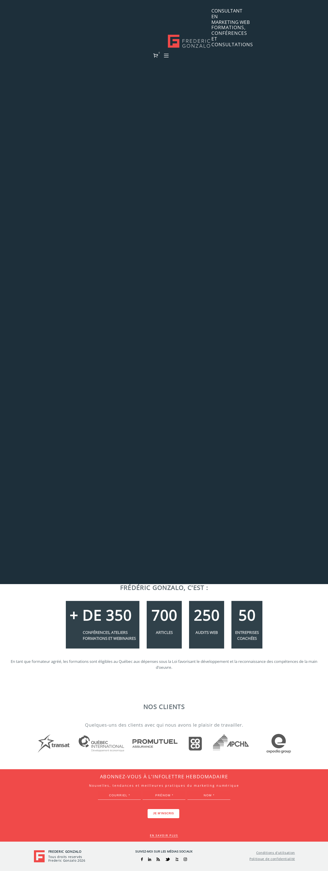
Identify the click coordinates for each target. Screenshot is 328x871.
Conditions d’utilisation (275, 853)
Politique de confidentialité (272, 859)
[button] (281, 12)
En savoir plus (164, 835)
